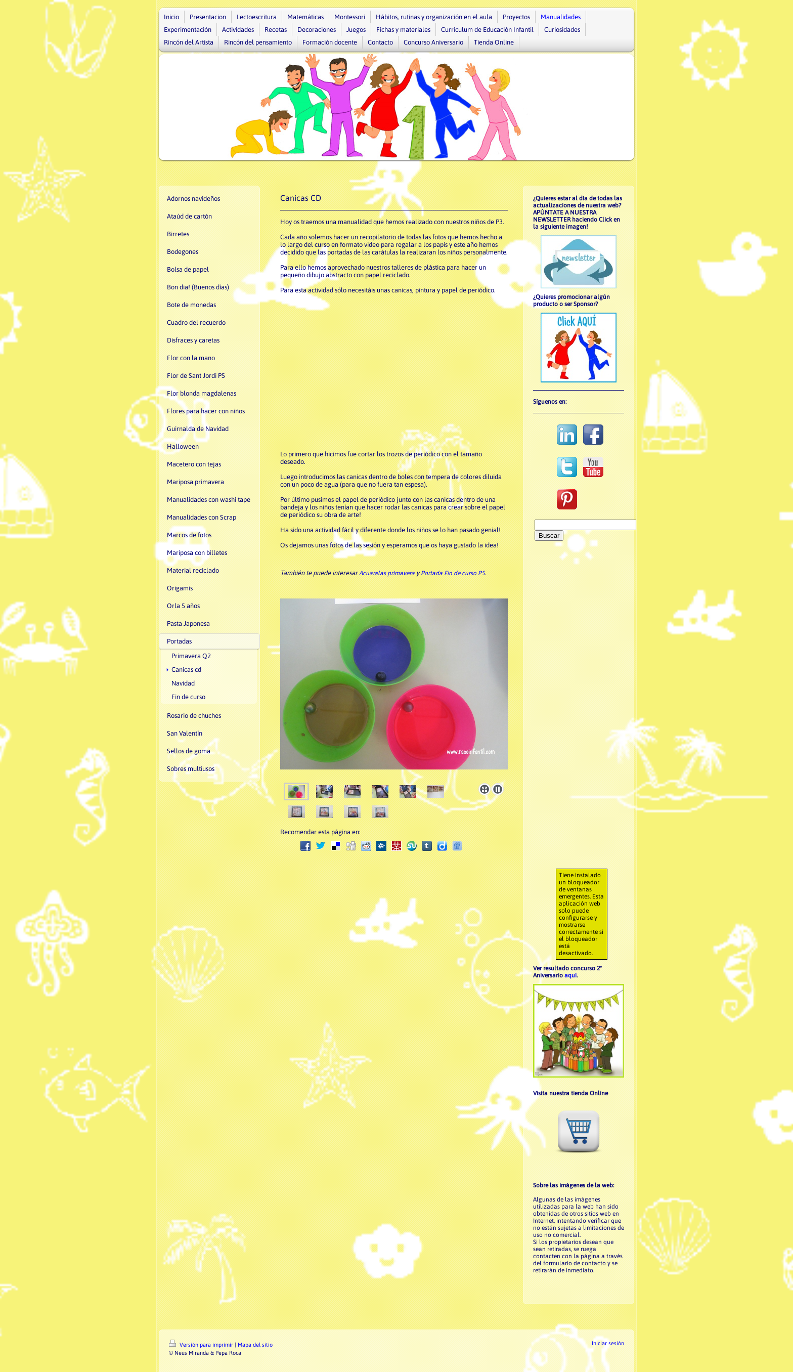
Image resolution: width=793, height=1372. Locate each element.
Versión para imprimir (202, 1345)
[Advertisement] (389, 371)
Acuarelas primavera (387, 573)
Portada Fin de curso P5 (452, 573)
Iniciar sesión (608, 1343)
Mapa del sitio (255, 1345)
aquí (570, 975)
